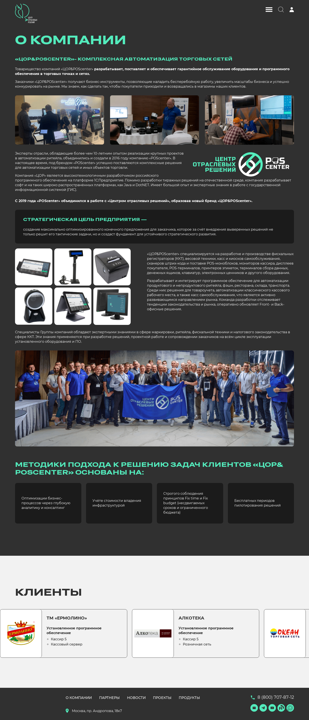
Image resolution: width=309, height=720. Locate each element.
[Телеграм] (263, 708)
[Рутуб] (281, 708)
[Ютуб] (272, 708)
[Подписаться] (254, 708)
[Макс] (290, 708)
